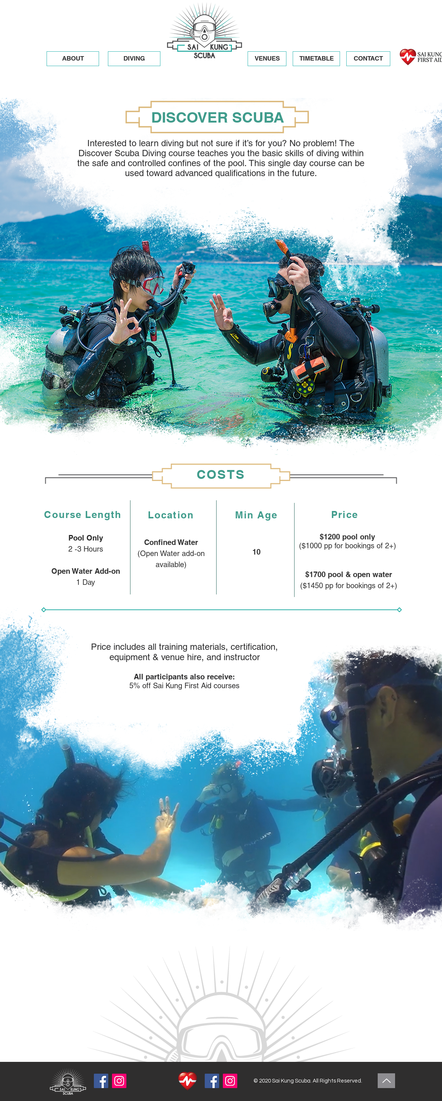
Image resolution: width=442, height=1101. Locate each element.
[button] (134, 58)
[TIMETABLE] (316, 58)
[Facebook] (101, 1081)
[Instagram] (119, 1081)
